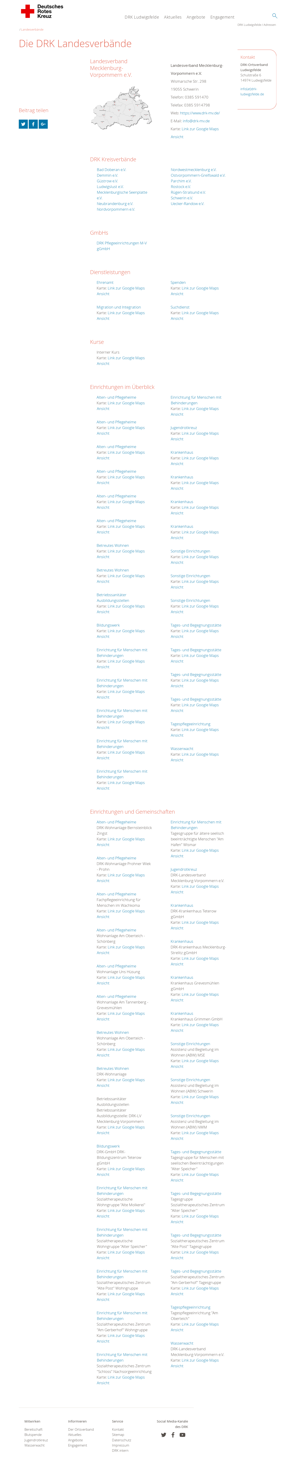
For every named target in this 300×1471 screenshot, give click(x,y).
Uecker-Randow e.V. (187, 199)
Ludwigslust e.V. (110, 182)
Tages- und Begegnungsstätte (196, 620)
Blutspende (33, 1430)
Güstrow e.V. (107, 176)
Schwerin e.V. (182, 193)
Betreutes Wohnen (113, 540)
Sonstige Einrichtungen (190, 546)
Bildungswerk (108, 620)
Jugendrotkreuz (184, 423)
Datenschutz (121, 1435)
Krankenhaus (182, 447)
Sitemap (118, 1430)
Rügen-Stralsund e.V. (188, 187)
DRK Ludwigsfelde (142, 17)
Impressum (120, 1441)
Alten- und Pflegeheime (116, 392)
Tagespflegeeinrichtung (190, 719)
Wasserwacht (182, 744)
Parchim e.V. (181, 176)
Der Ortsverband (81, 1425)
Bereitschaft (33, 1425)
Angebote (196, 17)
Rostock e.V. (181, 182)
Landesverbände (71, 25)
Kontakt (118, 1425)
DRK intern (120, 1446)
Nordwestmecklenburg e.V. (194, 165)
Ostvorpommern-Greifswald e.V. (198, 170)
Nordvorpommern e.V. (116, 204)
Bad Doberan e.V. (111, 165)
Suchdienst (180, 302)
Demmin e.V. (107, 170)
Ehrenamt (105, 277)
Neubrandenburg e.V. (115, 199)
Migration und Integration (119, 302)
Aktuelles (173, 17)
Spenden (178, 277)
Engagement (222, 17)
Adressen (51, 25)
